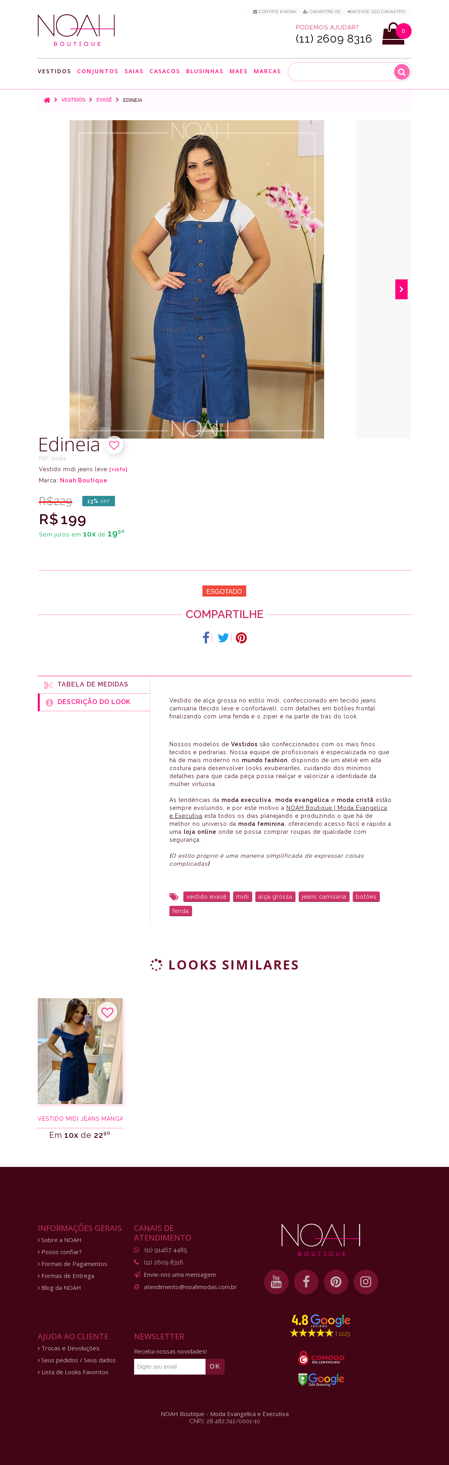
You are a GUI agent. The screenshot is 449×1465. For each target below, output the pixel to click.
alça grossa (275, 896)
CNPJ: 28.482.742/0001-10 (224, 1421)
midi (242, 896)
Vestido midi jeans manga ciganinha (80, 1119)
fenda (181, 911)
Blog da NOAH (59, 1287)
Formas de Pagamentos (72, 1264)
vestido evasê (207, 896)
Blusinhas (205, 71)
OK (215, 1366)
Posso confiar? (60, 1252)
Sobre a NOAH (60, 1240)
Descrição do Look (88, 702)
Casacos (165, 71)
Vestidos (54, 71)
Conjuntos (98, 71)
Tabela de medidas (86, 685)
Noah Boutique (83, 480)
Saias (134, 71)
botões (366, 896)
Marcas (267, 71)
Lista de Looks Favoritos (73, 1372)
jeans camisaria (324, 896)
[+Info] (118, 469)
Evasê (104, 100)
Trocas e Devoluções (68, 1348)
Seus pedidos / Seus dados (77, 1360)
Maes (238, 71)
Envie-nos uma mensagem (180, 1274)
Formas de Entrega (66, 1276)
